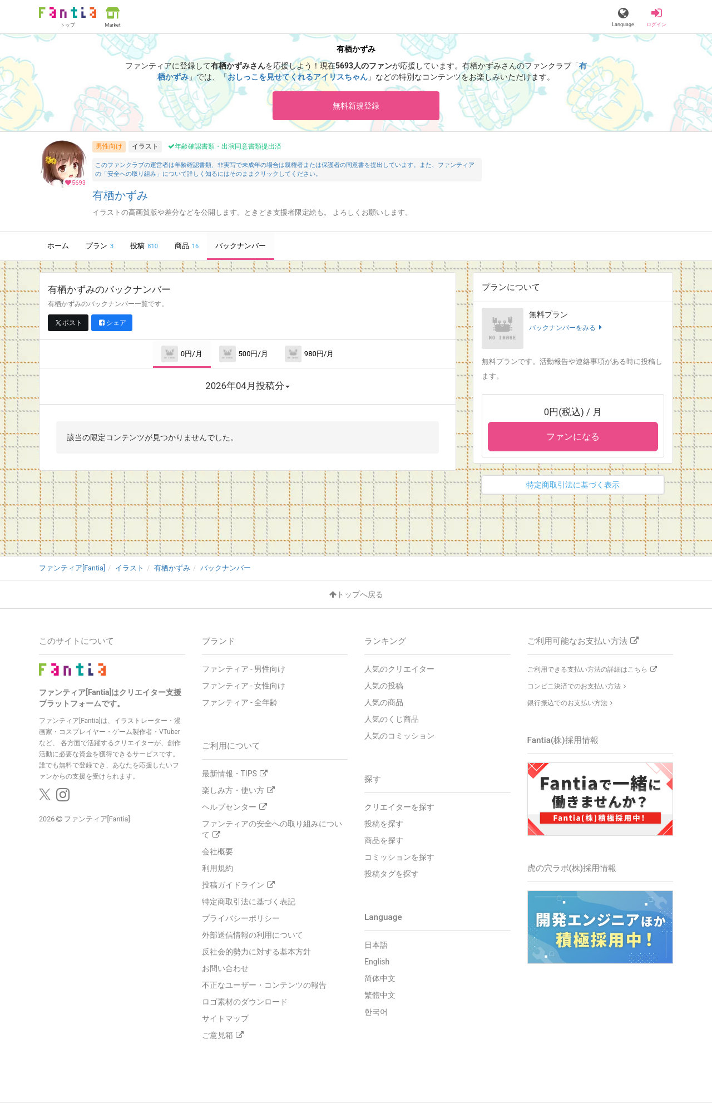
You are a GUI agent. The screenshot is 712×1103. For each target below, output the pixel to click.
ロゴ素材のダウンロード (245, 1002)
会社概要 (217, 852)
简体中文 (379, 979)
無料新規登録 (356, 106)
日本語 (376, 946)
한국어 (376, 1012)
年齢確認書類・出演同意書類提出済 (224, 148)
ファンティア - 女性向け (244, 686)
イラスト (145, 147)
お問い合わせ (225, 969)
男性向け (109, 147)
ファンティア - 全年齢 (240, 703)
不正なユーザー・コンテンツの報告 (264, 986)
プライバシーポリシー (241, 919)
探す (372, 780)
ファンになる (573, 438)
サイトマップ (225, 1019)
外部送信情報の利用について (252, 936)
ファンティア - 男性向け (244, 670)
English (376, 962)
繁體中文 (379, 996)
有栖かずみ (120, 197)
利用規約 (217, 869)
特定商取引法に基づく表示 (573, 486)
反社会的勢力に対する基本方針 (256, 952)
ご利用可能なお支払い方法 (583, 642)
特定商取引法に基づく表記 (248, 902)
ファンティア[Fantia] (97, 820)
